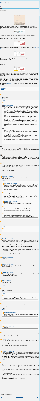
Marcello (3, 176)
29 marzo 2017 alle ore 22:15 (9, 272)
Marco (5, 326)
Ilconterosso (4, 351)
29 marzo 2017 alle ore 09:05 (9, 176)
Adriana (3, 162)
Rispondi (3, 98)
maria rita (5, 105)
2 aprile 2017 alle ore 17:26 (10, 105)
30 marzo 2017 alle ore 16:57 (13, 312)
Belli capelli (4, 272)
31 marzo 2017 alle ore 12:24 (10, 351)
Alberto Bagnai (6, 183)
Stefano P (3, 238)
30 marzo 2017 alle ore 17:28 (10, 326)
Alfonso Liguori (6, 201)
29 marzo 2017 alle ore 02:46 (8, 162)
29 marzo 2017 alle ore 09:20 (13, 183)
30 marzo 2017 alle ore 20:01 (10, 339)
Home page (19, 397)
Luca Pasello (4, 257)
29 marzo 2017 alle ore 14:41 (9, 238)
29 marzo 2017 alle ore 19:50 (10, 264)
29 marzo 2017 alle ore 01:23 (11, 154)
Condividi (2, 89)
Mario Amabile (4, 264)
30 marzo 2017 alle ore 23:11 (10, 212)
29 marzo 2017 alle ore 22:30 (7, 280)
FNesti (5, 212)
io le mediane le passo (9, 83)
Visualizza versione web (19, 398)
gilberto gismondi (4, 154)
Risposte (4, 100)
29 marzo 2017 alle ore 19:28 (13, 201)
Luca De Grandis (6, 312)
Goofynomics (4, 2)
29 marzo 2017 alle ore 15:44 (10, 257)
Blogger (21, 400)
